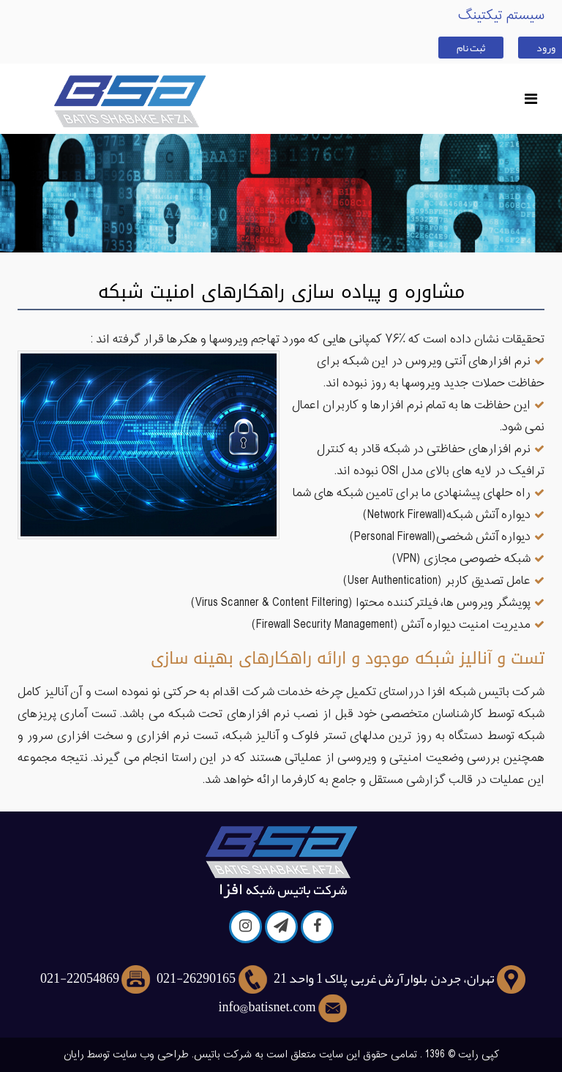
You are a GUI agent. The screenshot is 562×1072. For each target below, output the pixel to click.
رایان (74, 1055)
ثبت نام (471, 47)
